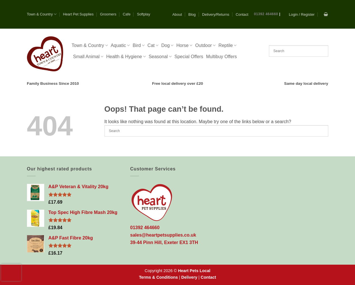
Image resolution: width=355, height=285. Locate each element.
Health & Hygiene (126, 56)
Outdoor (205, 45)
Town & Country (42, 14)
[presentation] (11, 272)
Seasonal (160, 56)
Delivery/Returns (215, 14)
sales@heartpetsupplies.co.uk (163, 235)
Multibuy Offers (221, 56)
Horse (184, 45)
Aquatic (120, 45)
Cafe (127, 14)
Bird (139, 45)
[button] (302, 14)
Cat (153, 45)
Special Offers (188, 56)
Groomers (108, 14)
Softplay (143, 14)
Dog (167, 45)
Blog (192, 14)
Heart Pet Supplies (78, 14)
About (177, 14)
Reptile (227, 45)
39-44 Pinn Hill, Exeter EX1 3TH (164, 242)
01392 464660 (266, 14)
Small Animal (88, 56)
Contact (242, 14)
